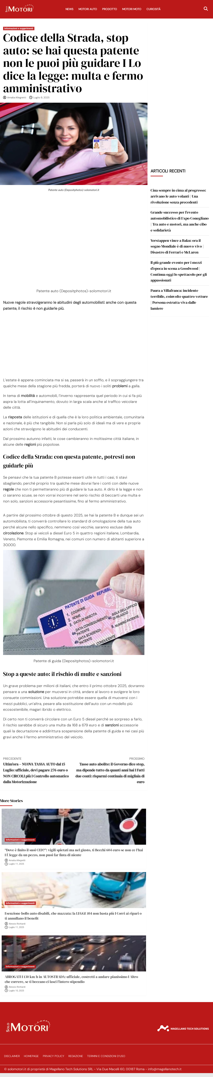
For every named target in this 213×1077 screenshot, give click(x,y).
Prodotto (109, 9)
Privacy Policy (53, 1056)
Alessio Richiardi (17, 923)
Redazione (75, 1056)
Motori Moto (131, 9)
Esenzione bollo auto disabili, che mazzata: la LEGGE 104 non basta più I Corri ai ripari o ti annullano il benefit (73, 916)
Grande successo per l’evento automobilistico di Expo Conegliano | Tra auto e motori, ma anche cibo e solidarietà (180, 221)
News (69, 9)
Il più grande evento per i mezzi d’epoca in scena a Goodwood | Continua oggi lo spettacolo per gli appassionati (179, 271)
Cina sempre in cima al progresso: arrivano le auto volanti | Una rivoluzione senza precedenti (178, 196)
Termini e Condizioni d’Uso (106, 1056)
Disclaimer (12, 1056)
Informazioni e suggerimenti (18, 28)
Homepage (31, 1056)
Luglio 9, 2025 (41, 97)
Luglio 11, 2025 (16, 864)
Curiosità (153, 9)
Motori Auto (87, 9)
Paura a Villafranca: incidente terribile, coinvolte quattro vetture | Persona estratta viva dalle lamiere (179, 299)
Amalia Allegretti (16, 97)
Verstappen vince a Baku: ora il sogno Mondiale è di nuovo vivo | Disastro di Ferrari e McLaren (177, 246)
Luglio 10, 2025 (16, 990)
